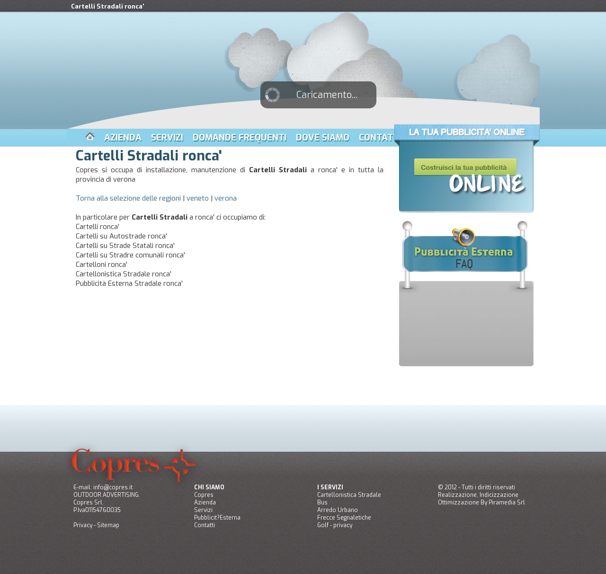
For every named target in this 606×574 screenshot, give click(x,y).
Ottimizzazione (458, 502)
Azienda (205, 502)
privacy (342, 525)
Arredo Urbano (337, 510)
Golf (323, 525)
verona (225, 198)
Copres (204, 495)
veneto (198, 198)
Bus (322, 502)
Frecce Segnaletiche (344, 517)
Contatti (204, 525)
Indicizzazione (499, 495)
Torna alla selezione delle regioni (128, 198)
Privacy (82, 525)
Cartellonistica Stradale (349, 495)
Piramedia (502, 502)
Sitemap (108, 525)
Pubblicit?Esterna (217, 517)
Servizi (203, 510)
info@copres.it (113, 487)
